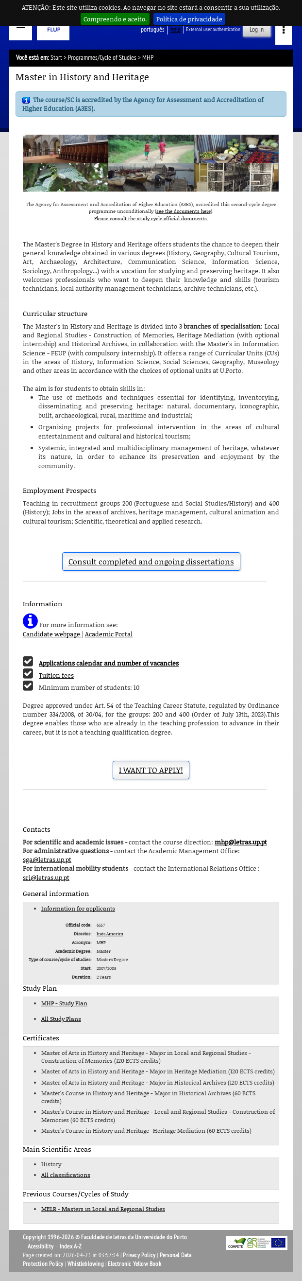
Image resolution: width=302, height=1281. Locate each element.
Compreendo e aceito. (115, 19)
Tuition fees (56, 675)
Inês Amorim (110, 933)
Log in (257, 29)
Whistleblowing (85, 1264)
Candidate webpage (52, 634)
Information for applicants (78, 908)
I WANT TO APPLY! (151, 770)
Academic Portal (109, 634)
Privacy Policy (139, 1255)
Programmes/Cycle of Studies (102, 57)
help (175, 29)
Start (56, 57)
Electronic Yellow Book (134, 1264)
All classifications (65, 1174)
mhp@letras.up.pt (241, 842)
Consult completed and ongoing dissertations (151, 561)
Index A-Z (71, 1246)
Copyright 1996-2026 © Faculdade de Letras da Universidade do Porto (105, 1237)
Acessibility (40, 1246)
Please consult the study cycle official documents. (151, 218)
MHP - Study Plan (64, 1003)
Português (153, 29)
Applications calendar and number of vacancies (109, 663)
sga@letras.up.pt (47, 859)
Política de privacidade (189, 19)
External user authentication (213, 29)
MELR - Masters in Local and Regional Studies (103, 1208)
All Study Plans (61, 1018)
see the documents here (183, 211)
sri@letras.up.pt (46, 877)
